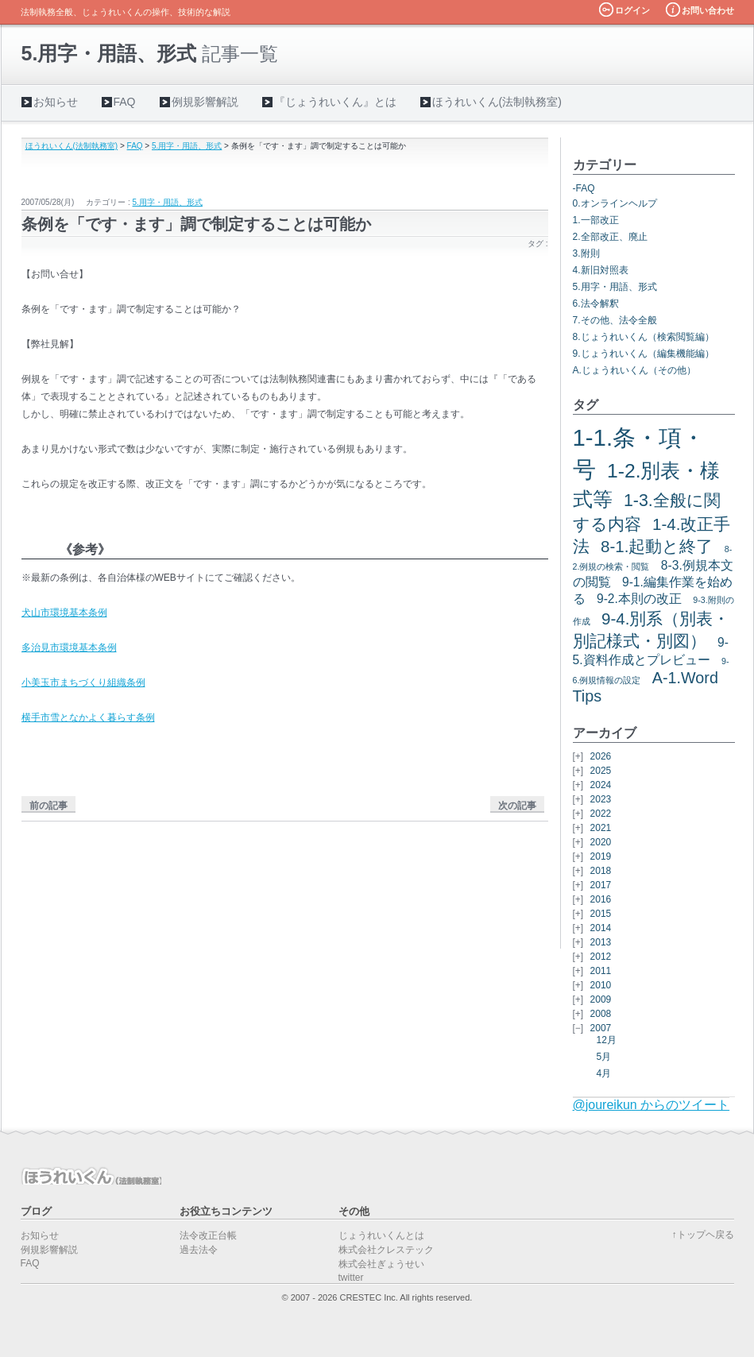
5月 (604, 1056)
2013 (601, 942)
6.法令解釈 (596, 303)
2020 (601, 842)
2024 (601, 785)
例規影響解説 (205, 101)
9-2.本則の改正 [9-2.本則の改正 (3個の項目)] (639, 598)
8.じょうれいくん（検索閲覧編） (643, 336)
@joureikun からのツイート (651, 1105)
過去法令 (199, 1249)
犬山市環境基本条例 (64, 612)
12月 (607, 1040)
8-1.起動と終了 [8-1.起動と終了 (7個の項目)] (657, 546)
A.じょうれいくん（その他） (634, 370)
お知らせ (55, 101)
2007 (601, 1028)
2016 (601, 899)
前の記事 (48, 805)
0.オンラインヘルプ (615, 203)
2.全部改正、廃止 (610, 236)
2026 (601, 756)
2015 (601, 913)
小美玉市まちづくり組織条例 (83, 682)
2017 (601, 885)
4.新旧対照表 (600, 270)
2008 (601, 1013)
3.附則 (586, 253)
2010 (601, 985)
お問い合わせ (708, 10)
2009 (601, 999)
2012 (601, 956)
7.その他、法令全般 (615, 320)
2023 (601, 799)
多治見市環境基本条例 (69, 647)
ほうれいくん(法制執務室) (497, 101)
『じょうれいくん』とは (335, 101)
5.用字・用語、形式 (187, 145)
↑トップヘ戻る (703, 1234)
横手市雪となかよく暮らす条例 (88, 717)
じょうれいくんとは (381, 1235)
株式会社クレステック (386, 1249)
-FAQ (584, 188)
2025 (601, 770)
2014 (601, 928)
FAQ (125, 101)
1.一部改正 (596, 220)
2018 (601, 870)
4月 (604, 1073)
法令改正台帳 (208, 1235)
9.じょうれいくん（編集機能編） (643, 353)
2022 (601, 813)
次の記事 (517, 805)
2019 (601, 856)
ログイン (632, 10)
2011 (601, 970)
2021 (601, 827)
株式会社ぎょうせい (381, 1264)
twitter (351, 1277)
